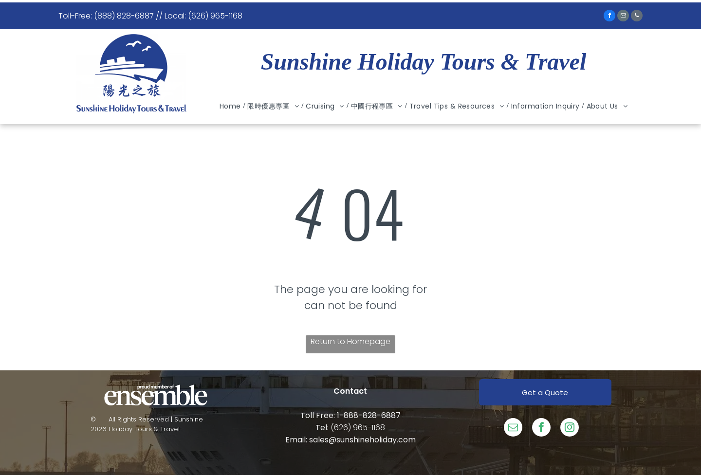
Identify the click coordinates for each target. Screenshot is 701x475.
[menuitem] (231, 106)
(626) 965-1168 (358, 427)
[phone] (637, 17)
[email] (623, 17)
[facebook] (609, 17)
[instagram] (569, 428)
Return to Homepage (350, 341)
